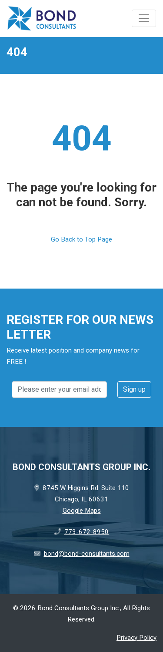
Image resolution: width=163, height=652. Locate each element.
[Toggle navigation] (144, 18)
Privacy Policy (136, 638)
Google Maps (82, 510)
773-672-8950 (86, 532)
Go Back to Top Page (81, 239)
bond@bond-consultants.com (87, 554)
